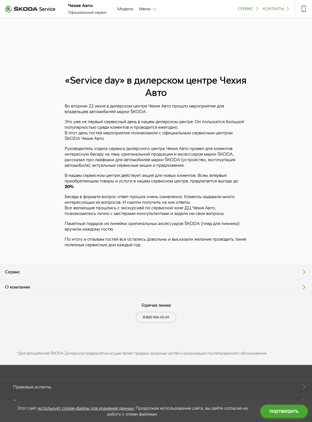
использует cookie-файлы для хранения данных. (86, 408)
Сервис (248, 8)
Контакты (276, 8)
